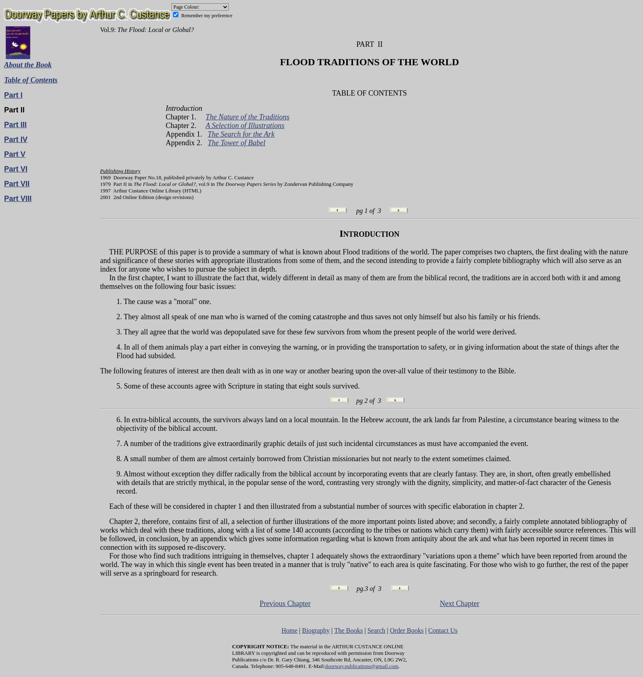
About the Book (28, 65)
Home (289, 630)
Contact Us (443, 630)
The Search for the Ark (240, 134)
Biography (316, 630)
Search (376, 630)
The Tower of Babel (236, 143)
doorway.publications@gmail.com (362, 666)
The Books (348, 630)
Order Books (407, 630)
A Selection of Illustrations (244, 125)
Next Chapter (459, 603)
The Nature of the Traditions (247, 117)
